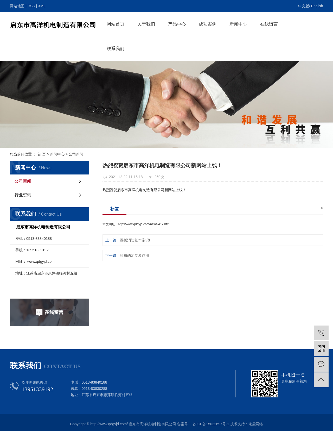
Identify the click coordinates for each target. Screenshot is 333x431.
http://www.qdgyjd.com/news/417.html (144, 224)
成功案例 (207, 24)
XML (42, 6)
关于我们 (146, 24)
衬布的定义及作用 (134, 255)
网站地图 (17, 6)
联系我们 (115, 48)
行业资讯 (23, 195)
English (317, 6)
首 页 (41, 154)
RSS (31, 6)
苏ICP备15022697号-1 (211, 424)
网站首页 (115, 24)
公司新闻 (76, 154)
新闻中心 (238, 24)
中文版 (303, 6)
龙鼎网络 (255, 424)
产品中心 (177, 24)
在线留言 (269, 24)
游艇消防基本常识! (135, 240)
